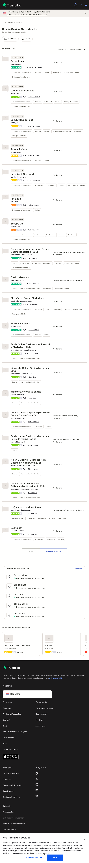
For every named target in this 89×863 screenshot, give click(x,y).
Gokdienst (48, 102)
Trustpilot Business (11, 773)
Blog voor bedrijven (11, 797)
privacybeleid (55, 678)
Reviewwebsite (17, 518)
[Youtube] (37, 795)
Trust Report (8, 738)
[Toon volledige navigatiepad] (3, 22)
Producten (7, 779)
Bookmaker (57, 72)
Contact (6, 720)
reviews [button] (35, 67)
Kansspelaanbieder (71, 72)
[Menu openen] (86, 5)
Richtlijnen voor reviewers (14, 824)
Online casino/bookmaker (21, 72)
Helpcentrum (41, 714)
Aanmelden (40, 726)
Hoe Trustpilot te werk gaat (15, 732)
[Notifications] (75, 5)
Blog (5, 726)
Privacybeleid (8, 812)
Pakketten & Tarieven (12, 785)
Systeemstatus (9, 830)
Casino (46, 72)
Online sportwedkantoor (21, 77)
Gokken (10, 22)
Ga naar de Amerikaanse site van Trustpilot (27, 14)
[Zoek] (81, 4)
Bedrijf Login (8, 791)
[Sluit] (85, 839)
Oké (55, 858)
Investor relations (10, 749)
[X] (37, 779)
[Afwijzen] (85, 13)
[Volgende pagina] (53, 551)
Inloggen (39, 720)
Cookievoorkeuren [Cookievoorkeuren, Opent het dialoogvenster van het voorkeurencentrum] (34, 858)
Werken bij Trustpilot (12, 714)
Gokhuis (37, 72)
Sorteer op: (62, 49)
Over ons (7, 708)
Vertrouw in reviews (44, 708)
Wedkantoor (39, 185)
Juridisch (6, 806)
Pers (5, 743)
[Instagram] (37, 784)
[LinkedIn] (37, 790)
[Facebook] (37, 773)
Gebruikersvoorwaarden (13, 818)
